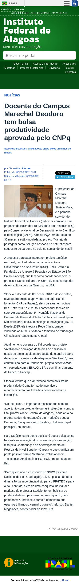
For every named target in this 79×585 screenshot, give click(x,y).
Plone (65, 580)
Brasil (13, 3)
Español (6, 9)
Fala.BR (69, 67)
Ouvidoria (54, 67)
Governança (20, 63)
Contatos (70, 72)
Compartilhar (67, 177)
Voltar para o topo (65, 528)
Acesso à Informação (45, 63)
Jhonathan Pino (18, 168)
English (19, 9)
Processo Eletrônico (31, 67)
